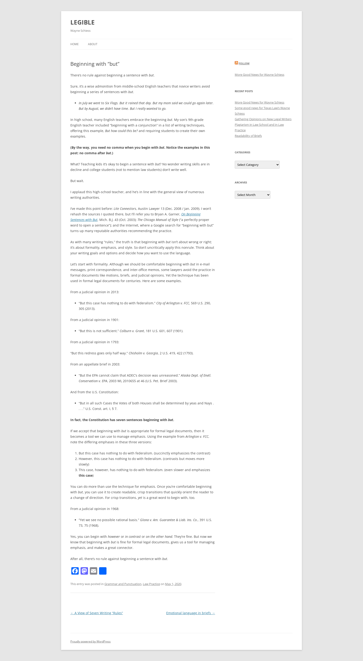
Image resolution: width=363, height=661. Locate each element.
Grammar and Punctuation (122, 584)
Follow (244, 63)
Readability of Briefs (248, 136)
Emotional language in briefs (190, 613)
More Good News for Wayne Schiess (259, 74)
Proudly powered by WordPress (90, 641)
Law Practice (151, 584)
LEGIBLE (82, 22)
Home (74, 44)
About (92, 44)
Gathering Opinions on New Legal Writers (263, 119)
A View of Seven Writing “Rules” (96, 613)
